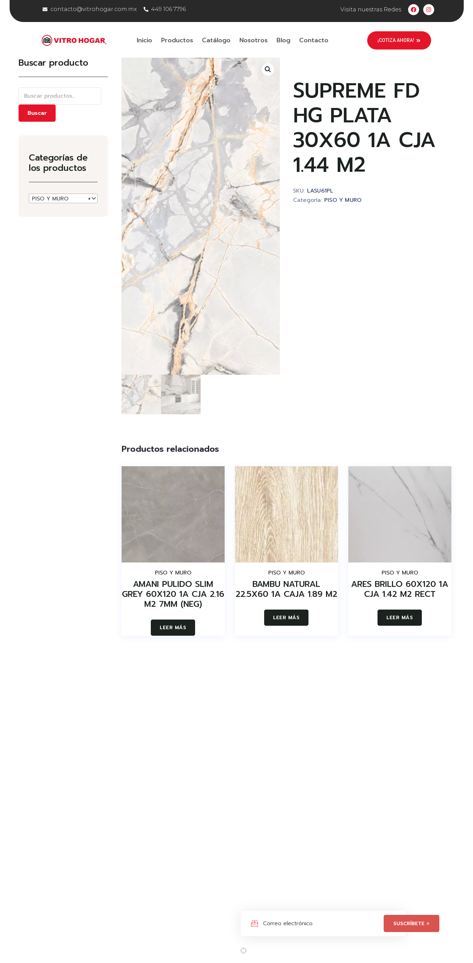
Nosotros (253, 40)
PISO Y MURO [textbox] (61, 199)
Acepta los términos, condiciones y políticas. (315, 950)
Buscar (37, 113)
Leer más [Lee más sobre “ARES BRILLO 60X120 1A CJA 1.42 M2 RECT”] (399, 617)
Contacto (313, 40)
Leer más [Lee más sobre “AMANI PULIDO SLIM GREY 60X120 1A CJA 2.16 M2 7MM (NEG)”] (173, 627)
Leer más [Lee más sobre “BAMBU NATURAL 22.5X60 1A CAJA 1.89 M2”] (286, 617)
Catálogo (216, 40)
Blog (283, 40)
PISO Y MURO (342, 200)
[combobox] (63, 198)
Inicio (144, 40)
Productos (177, 40)
